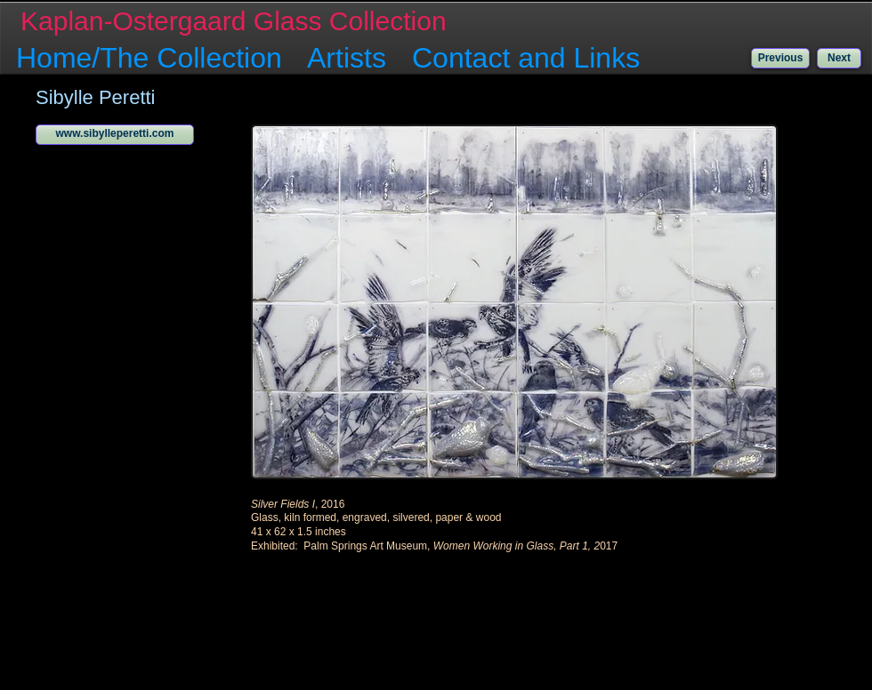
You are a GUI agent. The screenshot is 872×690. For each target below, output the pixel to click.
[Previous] (780, 58)
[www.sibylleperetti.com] (115, 134)
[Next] (839, 58)
